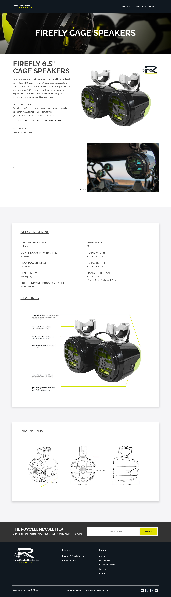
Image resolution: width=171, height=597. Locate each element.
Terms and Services (74, 590)
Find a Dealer (105, 560)
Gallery (17, 120)
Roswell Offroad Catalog (73, 556)
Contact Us (104, 556)
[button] (156, 167)
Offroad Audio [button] (126, 6)
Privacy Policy (102, 590)
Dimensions (47, 120)
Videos (58, 120)
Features (35, 120)
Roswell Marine (69, 560)
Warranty (103, 569)
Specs (26, 120)
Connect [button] (152, 6)
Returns (102, 573)
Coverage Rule (89, 590)
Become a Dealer (107, 564)
